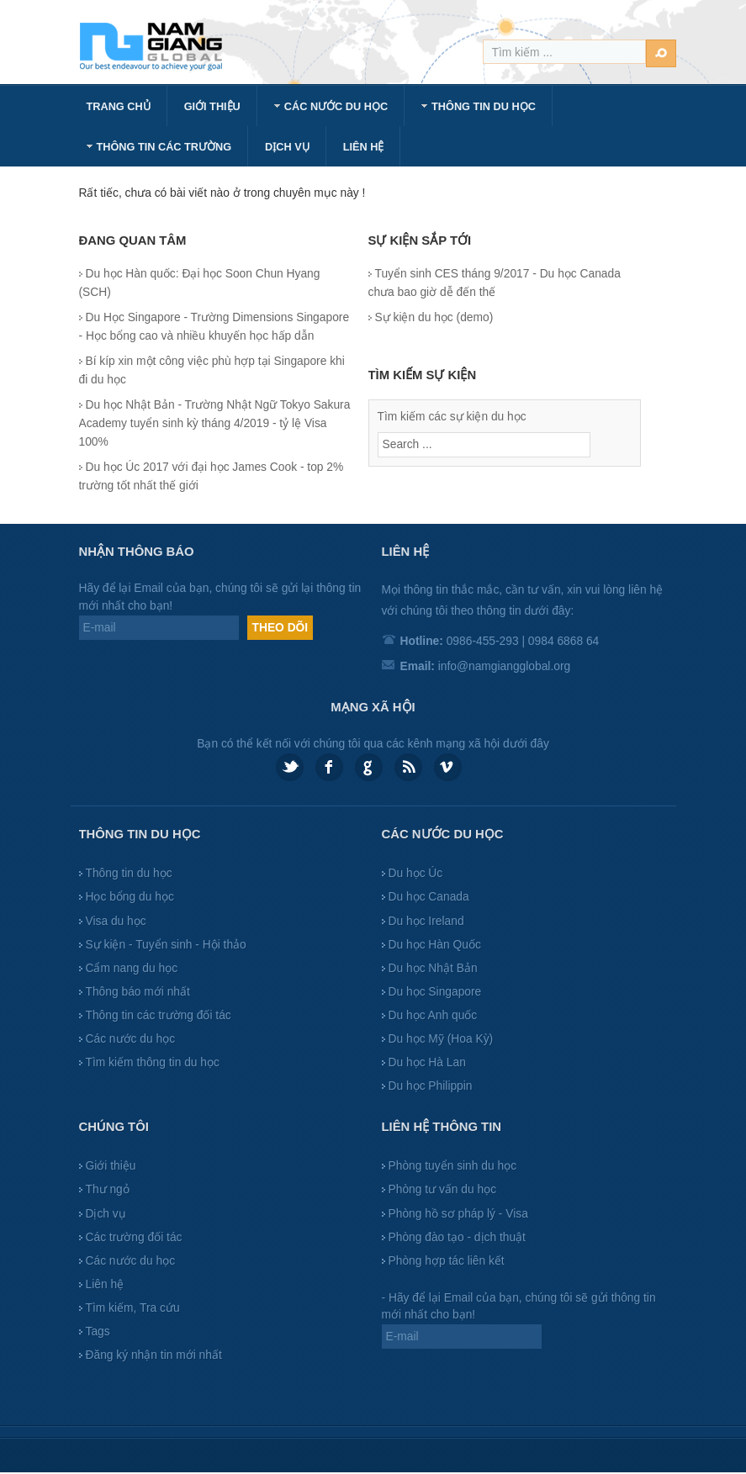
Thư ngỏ (108, 1189)
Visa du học (116, 921)
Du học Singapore (435, 991)
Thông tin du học (129, 873)
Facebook (329, 767)
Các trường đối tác (134, 1237)
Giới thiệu (111, 1166)
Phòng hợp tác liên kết (447, 1261)
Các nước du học (131, 1039)
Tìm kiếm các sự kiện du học (452, 416)
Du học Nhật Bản (433, 968)
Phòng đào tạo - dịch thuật (457, 1237)
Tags (98, 1331)
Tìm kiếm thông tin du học (153, 1062)
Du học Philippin (431, 1086)
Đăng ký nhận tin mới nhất (154, 1355)
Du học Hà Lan (427, 1062)
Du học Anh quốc (433, 1015)
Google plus (369, 767)
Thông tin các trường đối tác (158, 1015)
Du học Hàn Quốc (435, 944)
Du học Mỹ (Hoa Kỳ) (441, 1039)
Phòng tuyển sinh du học (453, 1166)
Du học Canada (429, 896)
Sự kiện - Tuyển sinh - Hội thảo (166, 944)
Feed (408, 767)
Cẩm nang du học (132, 968)
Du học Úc (416, 873)
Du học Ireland (426, 921)
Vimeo (448, 767)
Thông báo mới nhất (138, 991)
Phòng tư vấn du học (443, 1189)
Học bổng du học (130, 896)
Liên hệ (105, 1284)
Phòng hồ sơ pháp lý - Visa (458, 1213)
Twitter (290, 767)
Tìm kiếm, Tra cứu (133, 1308)
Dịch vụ (106, 1213)
